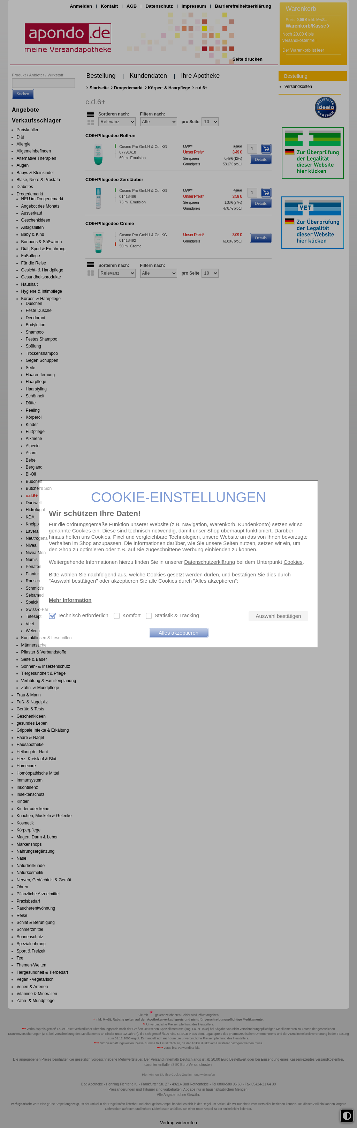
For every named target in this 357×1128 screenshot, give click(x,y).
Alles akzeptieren (178, 633)
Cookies (292, 562)
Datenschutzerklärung (209, 562)
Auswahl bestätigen (278, 616)
